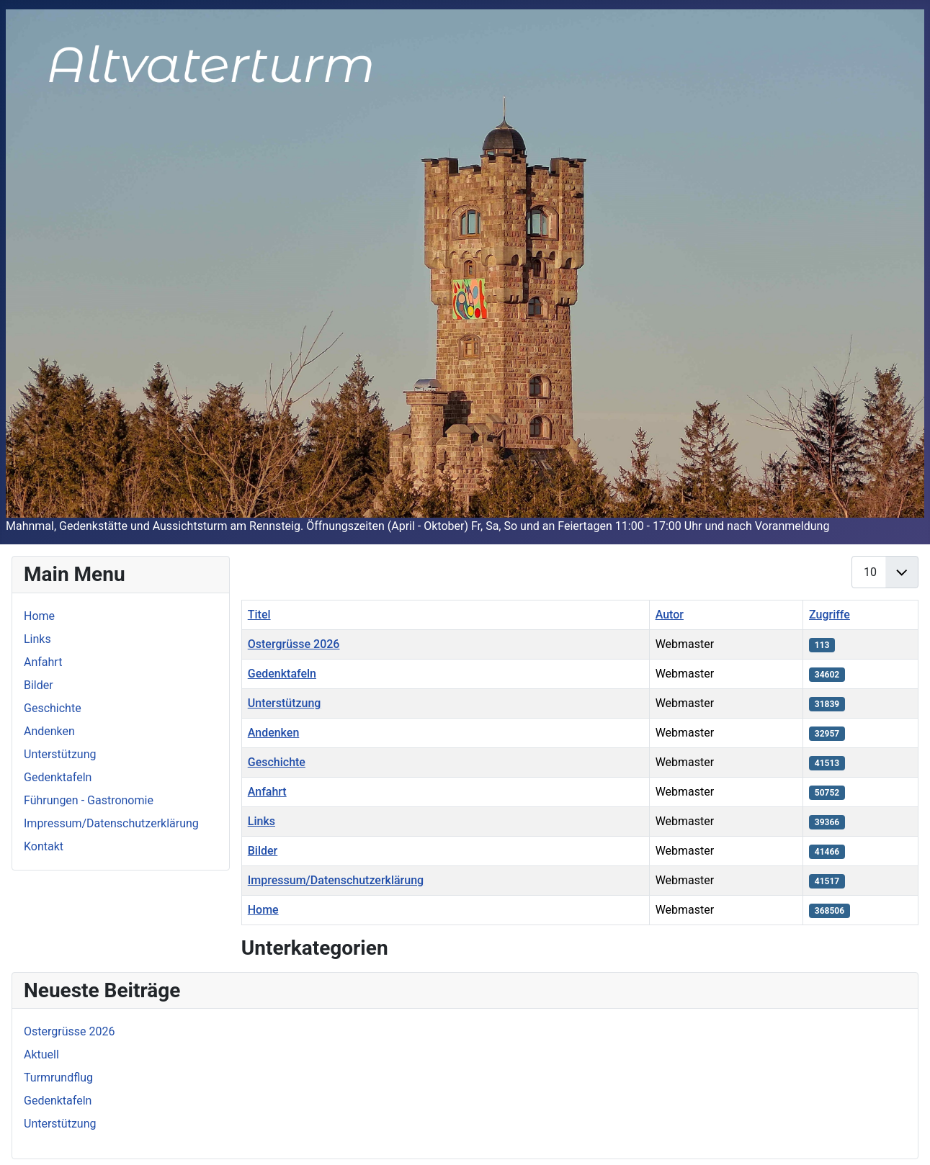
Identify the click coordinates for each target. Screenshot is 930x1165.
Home (39, 616)
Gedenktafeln (57, 777)
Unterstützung (60, 754)
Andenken (49, 731)
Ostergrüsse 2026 (294, 644)
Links (37, 639)
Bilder (38, 685)
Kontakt (43, 846)
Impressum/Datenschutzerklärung (111, 823)
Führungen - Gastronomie (88, 800)
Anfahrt (43, 662)
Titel (259, 614)
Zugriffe (829, 614)
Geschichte (52, 708)
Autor (670, 614)
